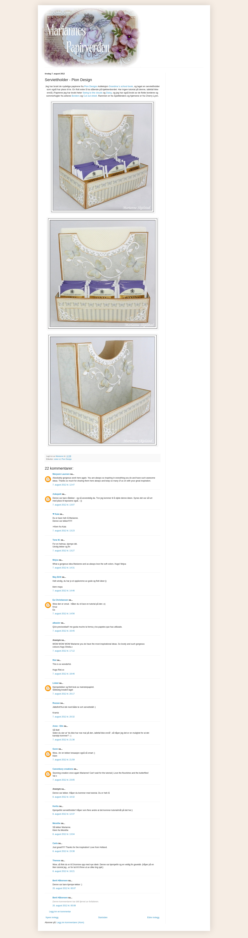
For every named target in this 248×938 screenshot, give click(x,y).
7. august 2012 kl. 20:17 (64, 694)
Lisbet (56, 683)
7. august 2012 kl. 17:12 (64, 651)
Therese (56, 860)
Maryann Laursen (61, 474)
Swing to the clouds (92, 92)
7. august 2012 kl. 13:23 (64, 530)
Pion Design (66, 459)
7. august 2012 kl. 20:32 (64, 717)
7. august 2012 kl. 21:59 (64, 759)
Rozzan (56, 703)
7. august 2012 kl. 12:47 (64, 485)
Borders (76, 96)
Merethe (56, 823)
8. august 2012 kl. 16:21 (64, 871)
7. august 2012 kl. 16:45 (64, 631)
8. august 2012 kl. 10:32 (64, 797)
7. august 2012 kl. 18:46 (64, 674)
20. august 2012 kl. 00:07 (64, 888)
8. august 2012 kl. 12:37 (64, 814)
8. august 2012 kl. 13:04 (64, 834)
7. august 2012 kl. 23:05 (64, 780)
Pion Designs (91, 86)
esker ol (57, 459)
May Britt (57, 577)
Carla (55, 843)
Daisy (109, 92)
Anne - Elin (58, 726)
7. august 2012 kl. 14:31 (64, 568)
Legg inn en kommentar (60, 911)
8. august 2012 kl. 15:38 (64, 851)
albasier (56, 623)
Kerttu (56, 806)
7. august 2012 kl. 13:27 (64, 550)
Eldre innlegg (153, 917)
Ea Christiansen (60, 600)
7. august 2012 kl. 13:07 (64, 505)
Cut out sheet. (90, 96)
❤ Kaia (56, 514)
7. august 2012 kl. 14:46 (64, 590)
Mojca (55, 560)
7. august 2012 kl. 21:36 (64, 739)
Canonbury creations (63, 769)
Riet (54, 660)
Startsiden (102, 917)
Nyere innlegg (52, 917)
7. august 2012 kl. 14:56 (64, 613)
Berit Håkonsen (60, 880)
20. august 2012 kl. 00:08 (64, 905)
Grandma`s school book (121, 86)
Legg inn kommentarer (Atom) (70, 922)
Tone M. (56, 540)
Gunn (55, 749)
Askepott (57, 494)
